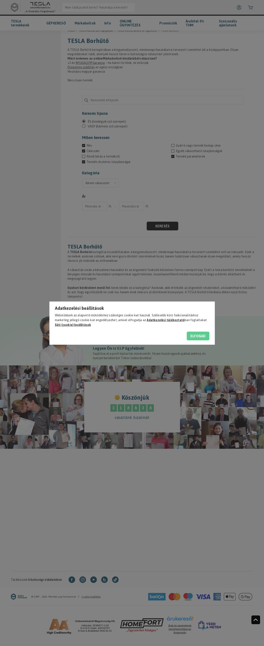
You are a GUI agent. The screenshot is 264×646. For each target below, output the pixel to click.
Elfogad (197, 336)
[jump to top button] (255, 619)
